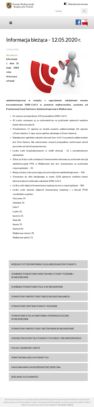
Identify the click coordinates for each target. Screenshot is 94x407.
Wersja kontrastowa (78, 4)
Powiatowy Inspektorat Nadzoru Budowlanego (40, 296)
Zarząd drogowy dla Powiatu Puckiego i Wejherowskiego (46, 338)
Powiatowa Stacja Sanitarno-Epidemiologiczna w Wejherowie (40, 317)
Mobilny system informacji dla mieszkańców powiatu (43, 264)
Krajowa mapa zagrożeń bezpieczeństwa (35, 367)
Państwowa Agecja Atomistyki (30, 357)
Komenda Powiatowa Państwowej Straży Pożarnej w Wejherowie (42, 275)
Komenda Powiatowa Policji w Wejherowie (37, 287)
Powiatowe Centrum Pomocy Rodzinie (34, 306)
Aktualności (12, 55)
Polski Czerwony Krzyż (25, 348)
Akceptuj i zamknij (65, 405)
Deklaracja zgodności (24, 377)
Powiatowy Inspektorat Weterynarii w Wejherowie (42, 328)
